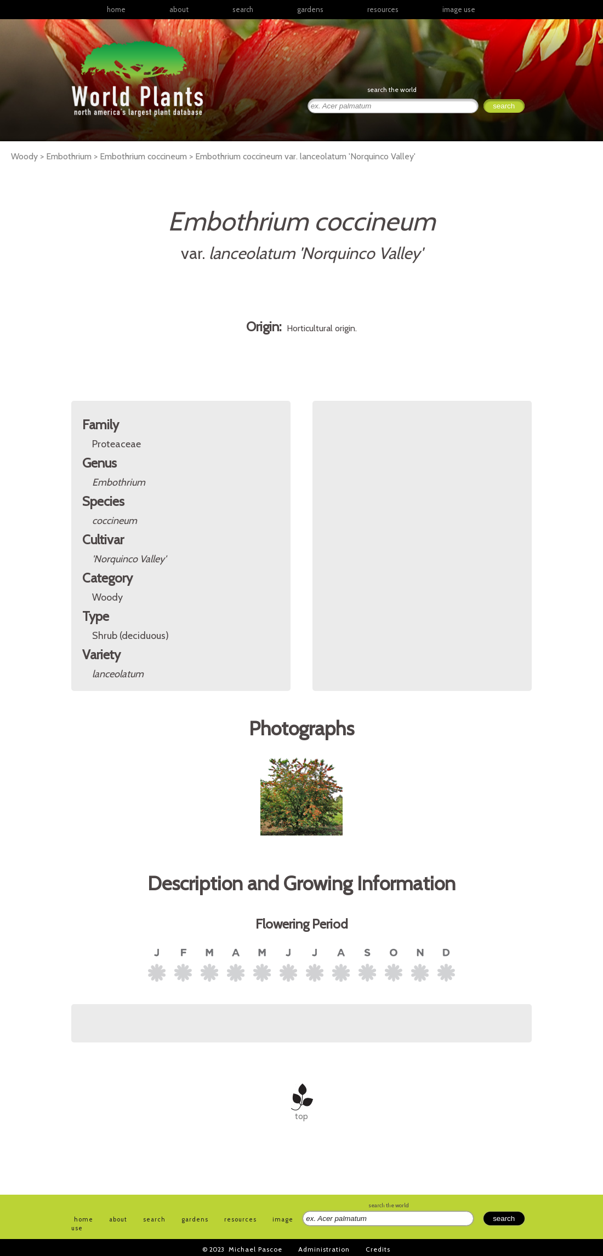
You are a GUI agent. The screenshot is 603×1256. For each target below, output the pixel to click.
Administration (324, 1249)
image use (458, 9)
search (242, 9)
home (116, 9)
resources (240, 1219)
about (179, 9)
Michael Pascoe (255, 1249)
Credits (378, 1249)
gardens (310, 9)
